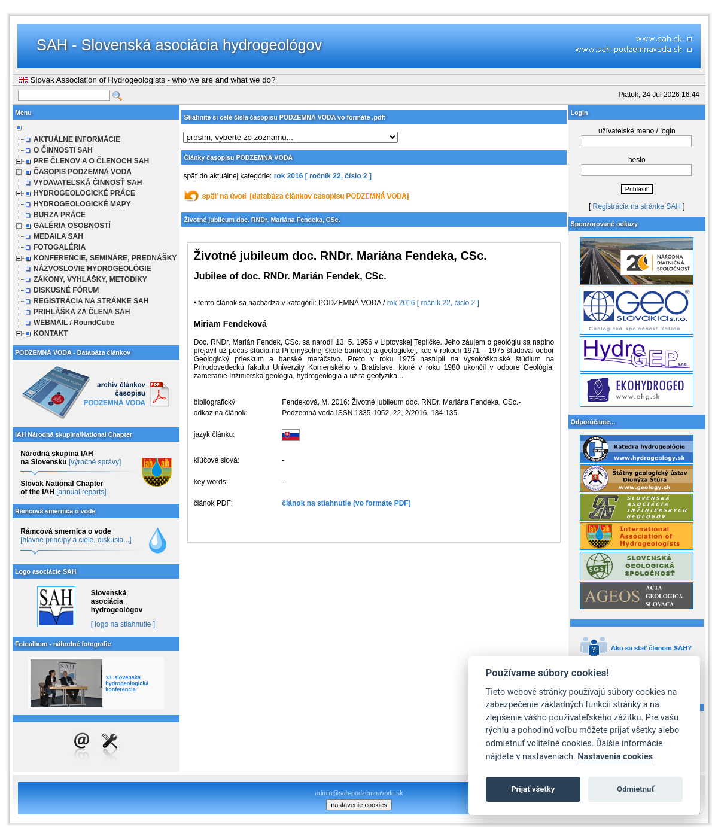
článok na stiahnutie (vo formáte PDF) (346, 503)
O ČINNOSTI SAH (63, 150)
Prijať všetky (533, 789)
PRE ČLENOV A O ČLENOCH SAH (91, 161)
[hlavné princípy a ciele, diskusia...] (75, 540)
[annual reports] (81, 492)
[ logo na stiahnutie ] (123, 624)
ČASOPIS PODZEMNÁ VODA (83, 172)
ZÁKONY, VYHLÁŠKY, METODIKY (90, 279)
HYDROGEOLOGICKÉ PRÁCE (84, 193)
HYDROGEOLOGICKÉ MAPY (82, 204)
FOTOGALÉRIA (60, 247)
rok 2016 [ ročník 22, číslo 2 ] (323, 176)
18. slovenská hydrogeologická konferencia (126, 683)
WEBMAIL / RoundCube (74, 322)
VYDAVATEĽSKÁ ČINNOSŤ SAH (88, 182)
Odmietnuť (635, 789)
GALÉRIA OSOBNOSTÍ (72, 225)
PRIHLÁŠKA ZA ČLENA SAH (82, 312)
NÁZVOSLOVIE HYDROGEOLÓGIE (92, 268)
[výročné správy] (95, 462)
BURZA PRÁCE (60, 215)
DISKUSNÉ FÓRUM (66, 290)
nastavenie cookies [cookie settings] (359, 804)
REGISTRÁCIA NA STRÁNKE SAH (91, 301)
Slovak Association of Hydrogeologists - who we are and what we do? (147, 79)
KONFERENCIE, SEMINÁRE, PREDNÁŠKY (105, 258)
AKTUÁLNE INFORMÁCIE (77, 139)
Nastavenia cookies (615, 757)
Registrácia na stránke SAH (637, 206)
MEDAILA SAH (58, 236)
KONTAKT (51, 333)
